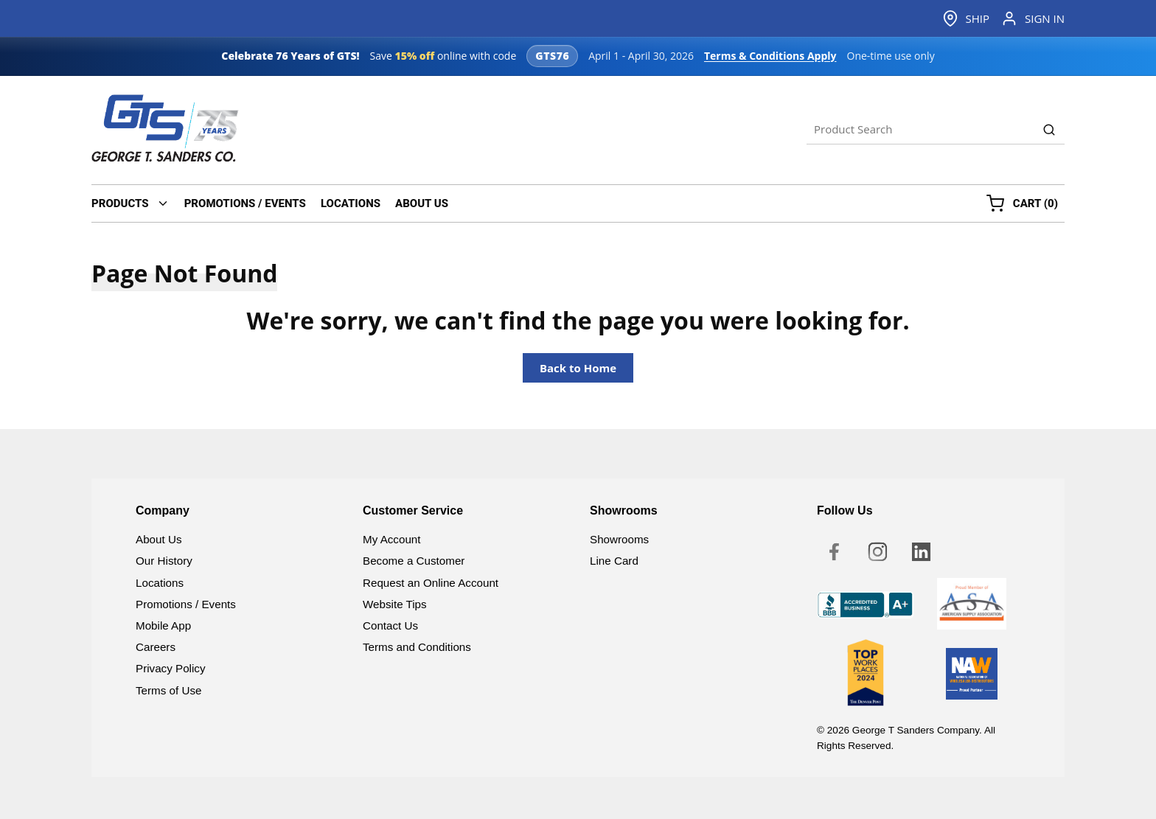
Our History (164, 560)
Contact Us (390, 625)
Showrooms (619, 539)
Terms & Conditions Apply (770, 56)
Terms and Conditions (417, 647)
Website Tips (395, 604)
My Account (392, 539)
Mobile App (163, 625)
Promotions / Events (186, 604)
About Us (158, 539)
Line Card (614, 560)
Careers (155, 647)
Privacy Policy (171, 668)
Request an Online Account (430, 582)
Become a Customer (413, 560)
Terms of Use (168, 690)
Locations (160, 582)
